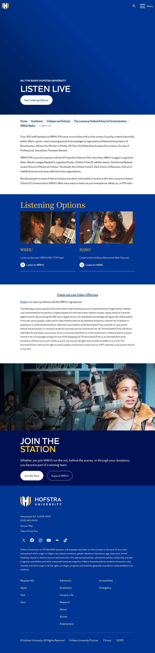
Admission (65, 580)
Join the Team (31, 475)
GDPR (119, 640)
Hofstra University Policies (83, 640)
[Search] (134, 6)
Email (23, 301)
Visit (22, 595)
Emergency (105, 587)
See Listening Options (36, 100)
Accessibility (106, 580)
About (63, 609)
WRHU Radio (27, 125)
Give (22, 602)
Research (65, 602)
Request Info (27, 580)
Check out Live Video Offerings (77, 294)
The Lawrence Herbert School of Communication (100, 120)
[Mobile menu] (146, 6)
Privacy (107, 640)
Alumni (63, 616)
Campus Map (26, 525)
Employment (67, 623)
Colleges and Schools (58, 120)
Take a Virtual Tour (29, 530)
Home (23, 120)
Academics (37, 120)
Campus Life (66, 595)
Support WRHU (59, 475)
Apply (23, 587)
